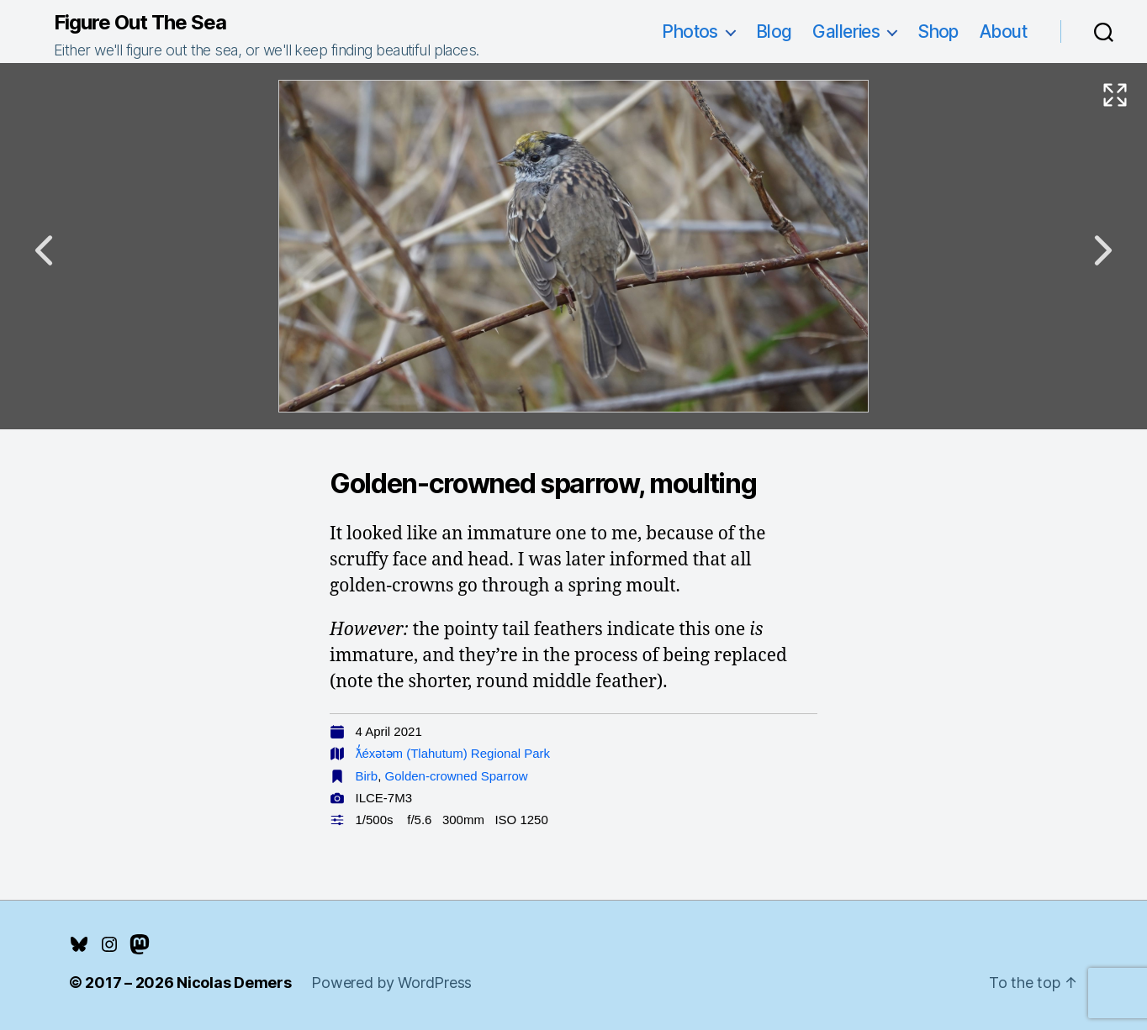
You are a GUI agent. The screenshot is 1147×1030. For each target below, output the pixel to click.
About (1003, 31)
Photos (690, 31)
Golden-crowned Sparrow (456, 776)
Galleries (846, 31)
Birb (367, 776)
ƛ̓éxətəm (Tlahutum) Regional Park (453, 753)
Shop (938, 31)
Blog (774, 31)
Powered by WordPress (391, 982)
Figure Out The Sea (140, 23)
